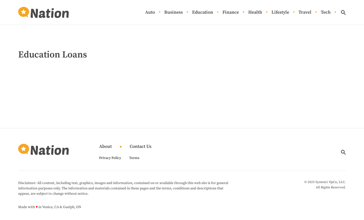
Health (255, 12)
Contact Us (140, 146)
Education (202, 12)
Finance (230, 12)
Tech (326, 12)
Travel (305, 12)
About (105, 146)
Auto (150, 12)
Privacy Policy (110, 158)
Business (173, 12)
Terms (134, 158)
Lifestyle (280, 12)
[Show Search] (343, 12)
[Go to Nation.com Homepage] (43, 12)
